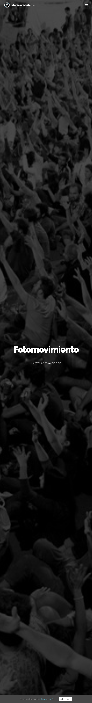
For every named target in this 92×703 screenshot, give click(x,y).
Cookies (47, 687)
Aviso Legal (38, 687)
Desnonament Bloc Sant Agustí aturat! (45, 647)
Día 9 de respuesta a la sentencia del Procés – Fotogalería (67, 273)
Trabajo (44, 111)
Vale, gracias (65, 699)
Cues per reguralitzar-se (45, 620)
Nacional (55, 111)
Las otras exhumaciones (60, 196)
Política (28, 118)
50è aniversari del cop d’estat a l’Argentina (44, 657)
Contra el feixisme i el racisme (44, 636)
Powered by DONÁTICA (60, 687)
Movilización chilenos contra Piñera (22, 248)
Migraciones (16, 118)
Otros (53, 124)
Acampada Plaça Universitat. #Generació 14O (18, 185)
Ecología (33, 111)
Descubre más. (47, 699)
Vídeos (79, 118)
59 (66, 587)
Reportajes (41, 124)
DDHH (59, 118)
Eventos (69, 118)
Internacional (68, 111)
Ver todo (21, 111)
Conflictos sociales (44, 118)
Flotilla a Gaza (40, 628)
